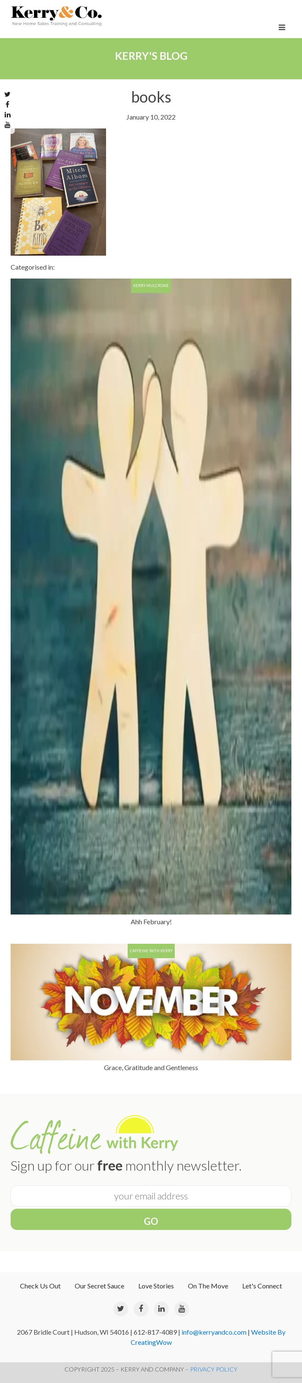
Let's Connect (262, 1286)
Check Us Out (40, 1286)
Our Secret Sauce (99, 1286)
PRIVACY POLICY (214, 1369)
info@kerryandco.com (214, 1332)
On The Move (208, 1286)
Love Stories (156, 1286)
